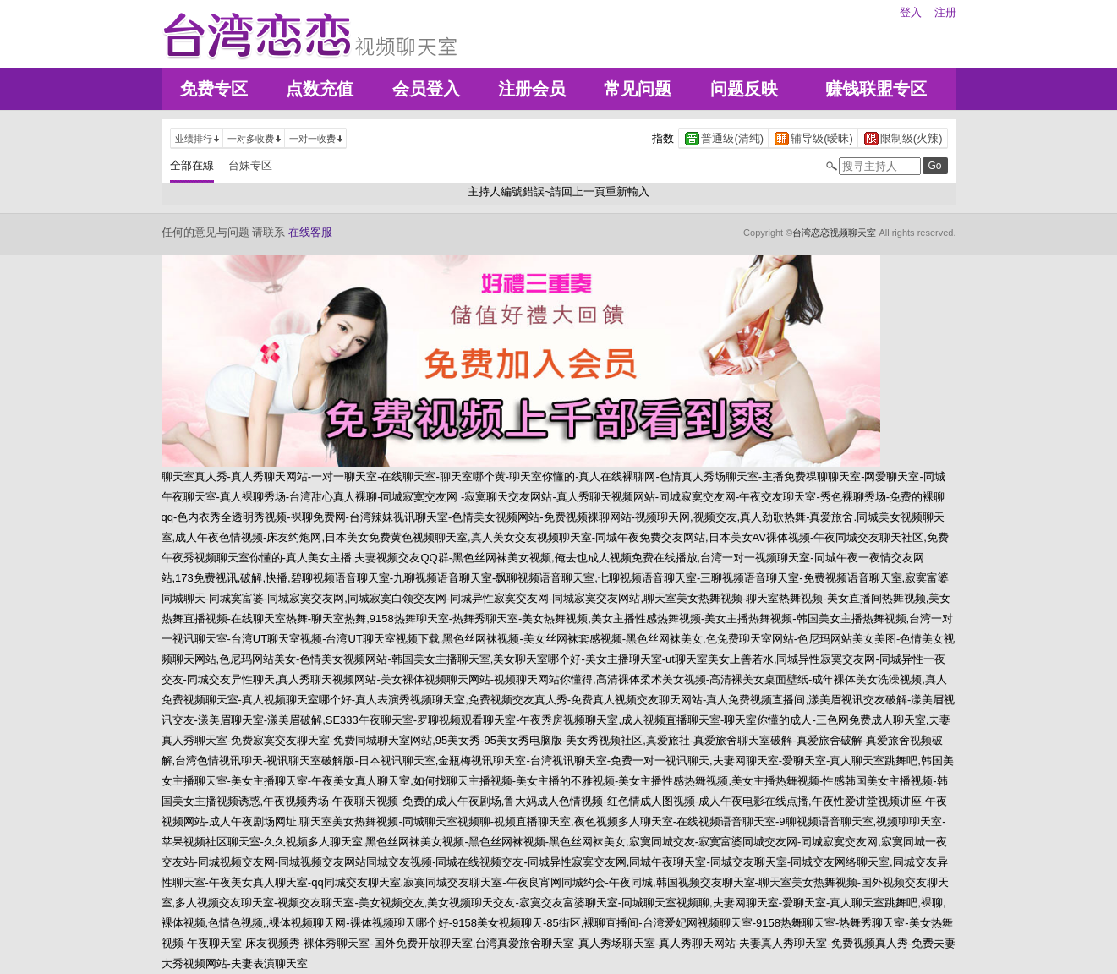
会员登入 (426, 88)
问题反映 (744, 88)
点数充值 (319, 88)
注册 (945, 12)
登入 (911, 12)
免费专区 (214, 88)
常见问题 (637, 88)
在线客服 (310, 232)
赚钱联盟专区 (876, 88)
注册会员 (532, 88)
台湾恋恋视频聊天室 (834, 232)
